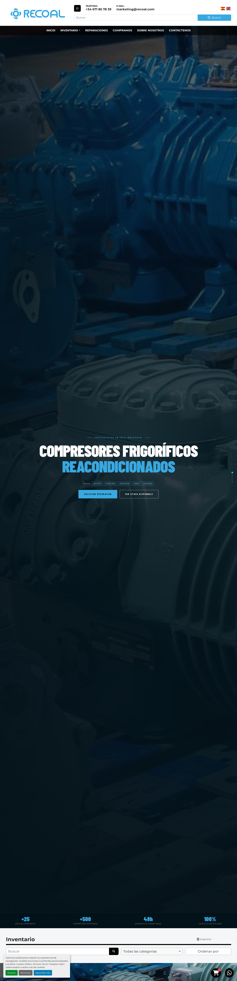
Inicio (50, 30)
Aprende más (43, 973)
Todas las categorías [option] (140, 951)
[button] (70, 30)
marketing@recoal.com (135, 9)
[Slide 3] (232, 478)
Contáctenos (180, 30)
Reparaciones (96, 30)
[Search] (135, 17)
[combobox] (152, 951)
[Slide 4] (232, 481)
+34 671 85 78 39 (98, 9)
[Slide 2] (232, 475)
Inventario (69, 30)
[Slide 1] (232, 472)
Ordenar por (208, 951)
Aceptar (11, 973)
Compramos (122, 30)
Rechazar (26, 973)
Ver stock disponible (139, 494)
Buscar (214, 17)
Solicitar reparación (98, 494)
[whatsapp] (77, 8)
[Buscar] (57, 951)
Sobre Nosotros (150, 30)
